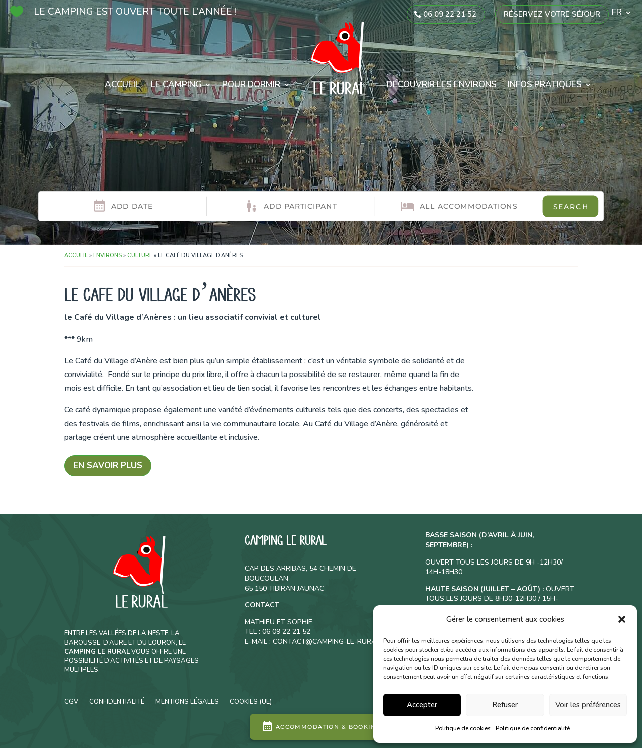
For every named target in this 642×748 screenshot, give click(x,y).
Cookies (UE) (251, 701)
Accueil (122, 84)
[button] (622, 619)
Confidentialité (116, 701)
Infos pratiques (545, 84)
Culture (139, 255)
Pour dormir (251, 84)
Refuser (505, 705)
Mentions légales (187, 701)
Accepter (422, 705)
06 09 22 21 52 (449, 14)
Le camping (176, 84)
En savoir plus (107, 465)
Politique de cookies (463, 728)
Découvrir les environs (442, 84)
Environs (107, 255)
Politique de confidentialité (533, 728)
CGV (71, 701)
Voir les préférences (588, 705)
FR (617, 13)
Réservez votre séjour (552, 14)
